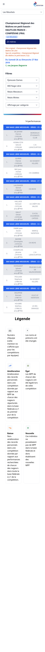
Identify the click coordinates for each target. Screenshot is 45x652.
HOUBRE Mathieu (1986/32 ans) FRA (18, 307)
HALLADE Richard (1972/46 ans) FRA (18, 205)
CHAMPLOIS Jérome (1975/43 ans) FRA (18, 253)
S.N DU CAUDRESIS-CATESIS (35, 215)
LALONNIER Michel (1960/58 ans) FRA (18, 189)
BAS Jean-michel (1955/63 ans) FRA (18, 173)
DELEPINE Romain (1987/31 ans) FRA (18, 296)
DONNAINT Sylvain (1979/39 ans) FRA (18, 269)
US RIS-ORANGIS (35, 307)
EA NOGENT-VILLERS (35, 162)
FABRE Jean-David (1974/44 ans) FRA (18, 232)
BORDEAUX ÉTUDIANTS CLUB (34, 135)
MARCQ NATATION (35, 232)
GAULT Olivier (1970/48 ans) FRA (18, 216)
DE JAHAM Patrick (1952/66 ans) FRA (18, 135)
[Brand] (38, 4)
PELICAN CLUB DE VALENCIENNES (35, 269)
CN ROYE (32, 189)
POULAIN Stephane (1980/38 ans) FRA (18, 280)
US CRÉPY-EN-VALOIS (35, 205)
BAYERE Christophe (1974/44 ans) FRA (18, 242)
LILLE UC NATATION (35, 296)
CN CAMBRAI (34, 173)
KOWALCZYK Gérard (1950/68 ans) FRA (18, 146)
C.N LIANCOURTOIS (35, 146)
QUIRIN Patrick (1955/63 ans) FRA (18, 162)
